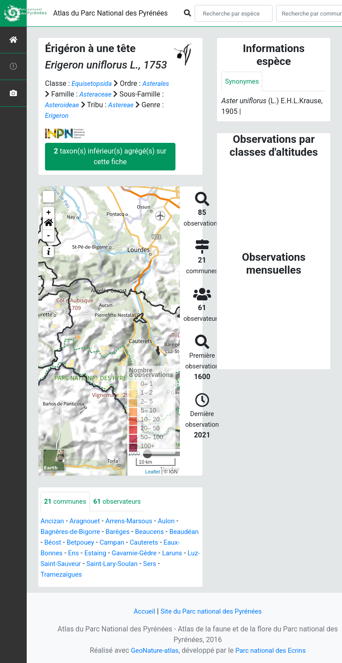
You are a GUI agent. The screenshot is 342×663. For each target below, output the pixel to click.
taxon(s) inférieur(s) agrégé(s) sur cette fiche (110, 156)
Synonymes (243, 81)
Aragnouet (87, 521)
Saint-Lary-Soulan (157, 564)
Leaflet (152, 471)
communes (67, 501)
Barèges (123, 532)
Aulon (175, 521)
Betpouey (116, 543)
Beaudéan (56, 543)
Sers (48, 575)
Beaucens (157, 532)
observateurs (122, 501)
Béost (86, 543)
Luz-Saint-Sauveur (96, 564)
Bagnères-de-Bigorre (73, 532)
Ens (96, 554)
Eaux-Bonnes (64, 554)
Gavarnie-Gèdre (161, 554)
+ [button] (48, 212)
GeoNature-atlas (152, 650)
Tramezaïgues (82, 575)
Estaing (120, 554)
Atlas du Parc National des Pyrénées (110, 13)
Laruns (51, 564)
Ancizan (53, 521)
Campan (150, 543)
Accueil (140, 611)
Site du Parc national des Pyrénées (212, 611)
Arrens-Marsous (135, 521)
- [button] (48, 235)
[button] (48, 224)
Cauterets (184, 543)
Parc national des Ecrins (272, 650)
